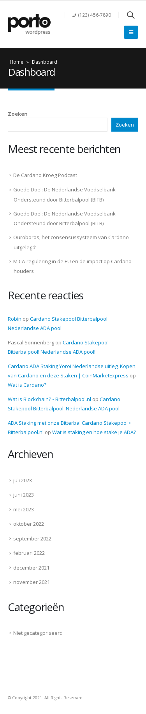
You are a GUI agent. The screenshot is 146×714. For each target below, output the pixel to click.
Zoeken (18, 113)
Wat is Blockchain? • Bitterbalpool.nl (49, 399)
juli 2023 (22, 480)
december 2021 (31, 567)
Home (16, 62)
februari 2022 (29, 552)
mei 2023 (23, 509)
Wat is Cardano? (27, 384)
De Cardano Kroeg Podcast (45, 175)
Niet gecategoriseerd (38, 632)
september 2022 (32, 538)
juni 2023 (23, 494)
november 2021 (31, 581)
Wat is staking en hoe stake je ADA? (94, 432)
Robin (14, 318)
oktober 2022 (28, 523)
